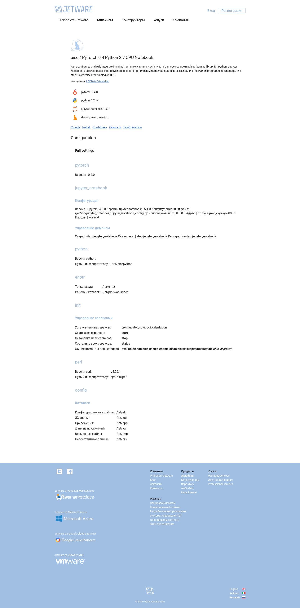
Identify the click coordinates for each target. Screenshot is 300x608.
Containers (100, 127)
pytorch (85, 92)
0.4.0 (95, 92)
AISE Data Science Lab (97, 81)
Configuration (132, 127)
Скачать (115, 127)
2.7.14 (95, 100)
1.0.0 (106, 108)
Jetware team (158, 601)
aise (74, 57)
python (85, 100)
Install (86, 127)
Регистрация (232, 11)
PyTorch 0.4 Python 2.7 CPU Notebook (117, 57)
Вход (211, 11)
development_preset (93, 117)
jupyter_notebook (91, 108)
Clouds (75, 127)
